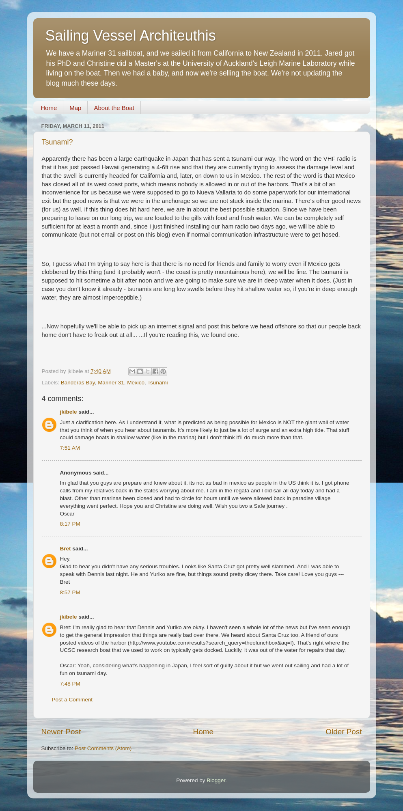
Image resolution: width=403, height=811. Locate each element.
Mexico (135, 383)
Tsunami (157, 383)
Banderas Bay (78, 383)
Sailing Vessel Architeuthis (130, 35)
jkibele (68, 412)
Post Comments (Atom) (103, 748)
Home (49, 107)
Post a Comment (72, 700)
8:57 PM (70, 592)
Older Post (343, 731)
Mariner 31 (111, 383)
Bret (65, 549)
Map (75, 107)
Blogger (216, 780)
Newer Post (61, 731)
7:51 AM (70, 448)
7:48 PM (70, 684)
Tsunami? (57, 142)
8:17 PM (70, 524)
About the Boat (114, 107)
